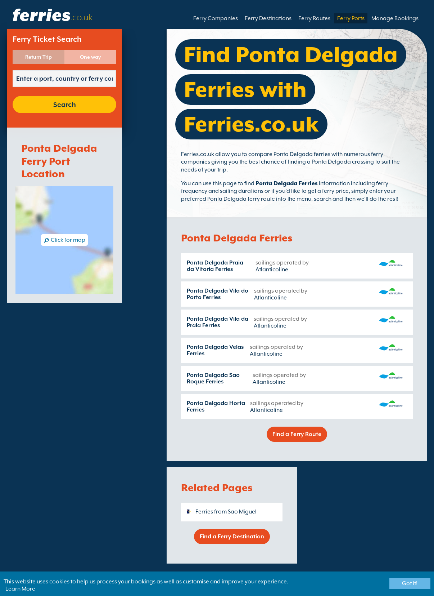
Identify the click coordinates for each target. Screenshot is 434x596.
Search (64, 104)
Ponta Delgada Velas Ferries (215, 350)
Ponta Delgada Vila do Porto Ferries (217, 294)
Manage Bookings (395, 18)
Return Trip (38, 57)
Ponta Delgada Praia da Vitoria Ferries (215, 265)
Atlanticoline (272, 269)
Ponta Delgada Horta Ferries (216, 406)
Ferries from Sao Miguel (226, 511)
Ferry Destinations (268, 18)
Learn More (20, 589)
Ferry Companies (215, 18)
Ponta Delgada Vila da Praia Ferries (217, 322)
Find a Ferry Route (296, 434)
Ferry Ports (351, 18)
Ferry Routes (314, 18)
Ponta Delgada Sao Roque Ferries (213, 378)
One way (90, 57)
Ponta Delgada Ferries (287, 183)
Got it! (409, 583)
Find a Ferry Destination (232, 536)
